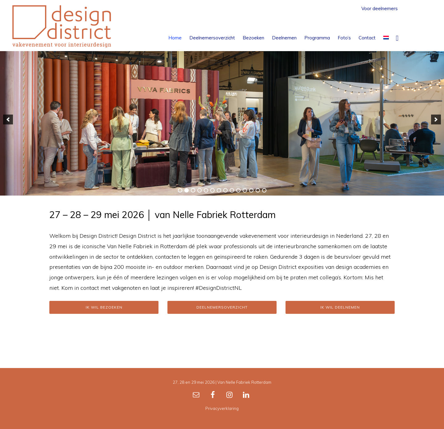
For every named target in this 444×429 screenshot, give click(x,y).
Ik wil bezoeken (104, 307)
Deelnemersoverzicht (222, 307)
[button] (397, 37)
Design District (61, 26)
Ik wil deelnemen (340, 307)
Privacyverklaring (222, 408)
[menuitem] (386, 37)
